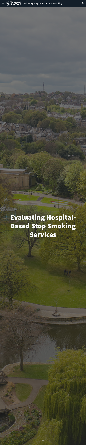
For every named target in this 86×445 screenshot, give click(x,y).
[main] (43, 226)
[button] (3, 3)
